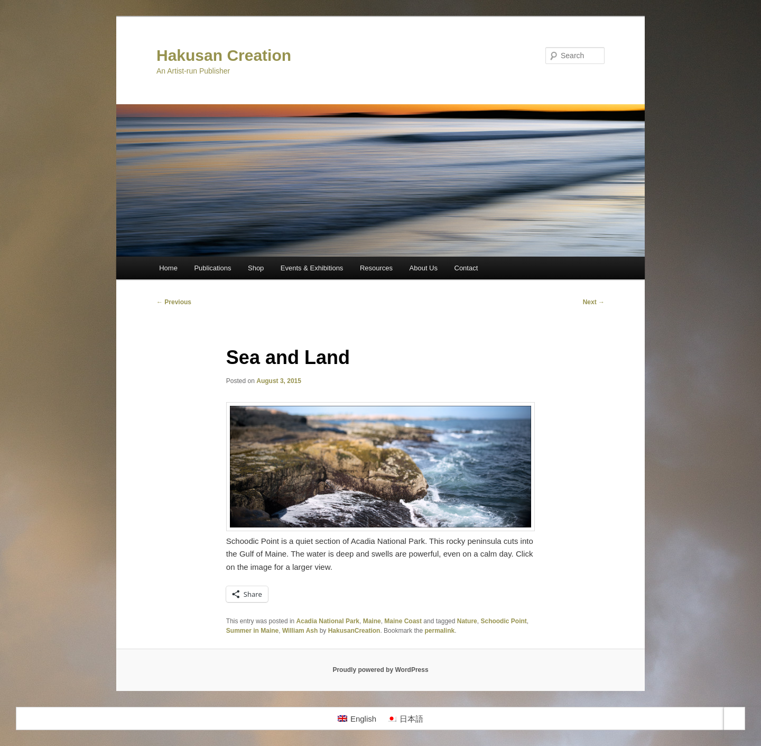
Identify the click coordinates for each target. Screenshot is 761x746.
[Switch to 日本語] (405, 718)
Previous (173, 302)
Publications (212, 268)
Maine (372, 621)
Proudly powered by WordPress (380, 670)
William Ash (300, 630)
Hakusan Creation (223, 55)
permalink (439, 630)
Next (594, 302)
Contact (466, 268)
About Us (424, 268)
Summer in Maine (252, 630)
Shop (256, 268)
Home (168, 268)
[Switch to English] (357, 718)
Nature (467, 621)
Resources (376, 268)
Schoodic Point (503, 621)
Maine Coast (403, 621)
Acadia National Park (327, 621)
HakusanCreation (354, 630)
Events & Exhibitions (312, 268)
